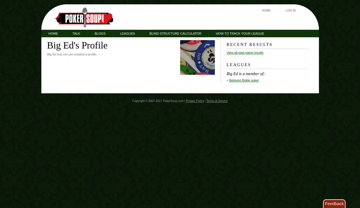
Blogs (100, 33)
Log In (291, 10)
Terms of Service (217, 101)
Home (266, 10)
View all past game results (245, 52)
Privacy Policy (195, 101)
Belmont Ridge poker (244, 80)
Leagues (127, 33)
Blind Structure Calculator (175, 33)
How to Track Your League (240, 33)
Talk (76, 33)
